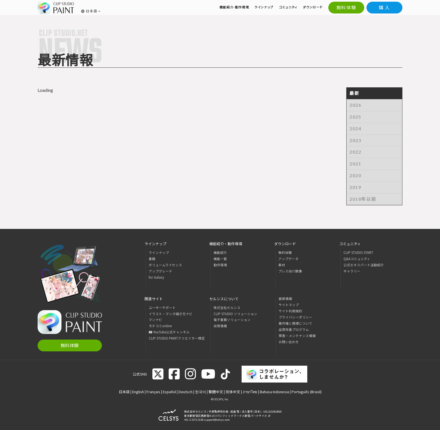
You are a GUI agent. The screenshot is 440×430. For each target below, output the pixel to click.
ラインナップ (159, 252)
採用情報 (220, 326)
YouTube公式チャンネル (169, 332)
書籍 (152, 258)
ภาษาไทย (250, 391)
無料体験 (346, 7)
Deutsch (185, 391)
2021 (355, 163)
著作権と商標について (295, 323)
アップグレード (160, 271)
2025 (355, 116)
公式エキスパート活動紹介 (363, 265)
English (138, 391)
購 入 (384, 7)
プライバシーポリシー (295, 317)
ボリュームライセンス (165, 265)
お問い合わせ (289, 342)
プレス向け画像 (290, 271)
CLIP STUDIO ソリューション (235, 313)
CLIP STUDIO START (358, 252)
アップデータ (288, 258)
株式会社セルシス (227, 307)
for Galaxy (156, 277)
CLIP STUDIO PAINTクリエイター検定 (177, 338)
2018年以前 (362, 199)
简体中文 (233, 391)
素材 (281, 265)
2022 (355, 151)
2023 (355, 140)
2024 (355, 128)
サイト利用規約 (290, 311)
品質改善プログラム (294, 329)
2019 (355, 187)
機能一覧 (220, 258)
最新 (354, 93)
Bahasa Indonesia (274, 391)
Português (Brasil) (307, 391)
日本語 (124, 391)
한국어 (200, 391)
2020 (355, 175)
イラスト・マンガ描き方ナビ (170, 313)
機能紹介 (220, 252)
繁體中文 (215, 391)
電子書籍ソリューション (232, 319)
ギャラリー (351, 271)
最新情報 (285, 298)
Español (169, 391)
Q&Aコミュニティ (356, 258)
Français (153, 391)
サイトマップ (289, 304)
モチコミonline (160, 326)
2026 (355, 105)
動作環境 (220, 265)
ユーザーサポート (162, 307)
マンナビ (155, 319)
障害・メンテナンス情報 (297, 335)
